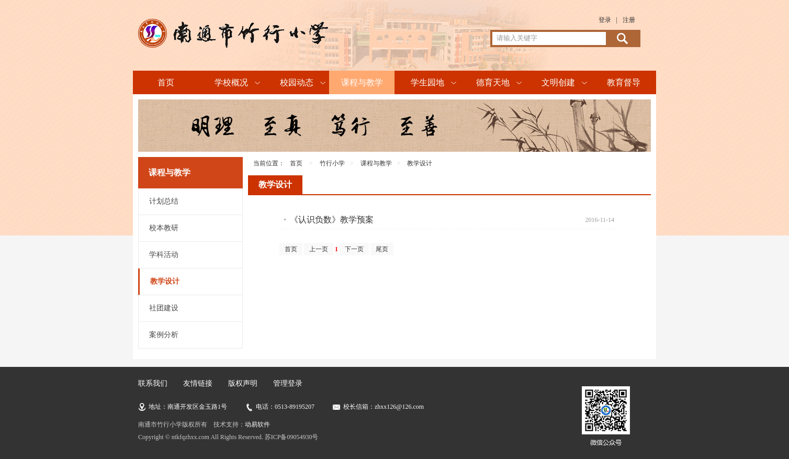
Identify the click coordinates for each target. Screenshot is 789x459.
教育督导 (623, 82)
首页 (165, 82)
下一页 (354, 249)
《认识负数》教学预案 (332, 219)
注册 (629, 20)
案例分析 (163, 335)
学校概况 (231, 82)
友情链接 (197, 383)
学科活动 (163, 255)
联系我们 (152, 383)
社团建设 (163, 308)
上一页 (318, 249)
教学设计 (164, 281)
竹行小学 (332, 163)
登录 (605, 20)
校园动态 (296, 82)
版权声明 (242, 383)
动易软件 (257, 424)
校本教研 (163, 228)
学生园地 (427, 82)
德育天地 (493, 82)
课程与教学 (362, 82)
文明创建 (558, 82)
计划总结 (163, 201)
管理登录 (287, 383)
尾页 (382, 249)
